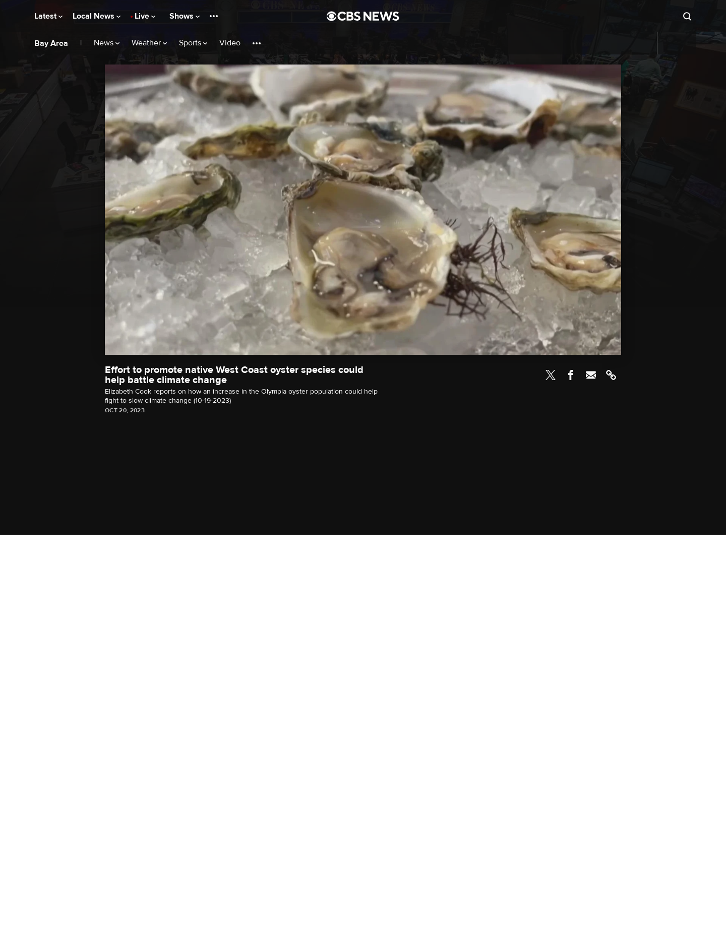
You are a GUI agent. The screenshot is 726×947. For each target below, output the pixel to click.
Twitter (551, 375)
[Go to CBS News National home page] (363, 16)
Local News (96, 16)
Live (145, 16)
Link (611, 375)
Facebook (571, 375)
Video (229, 43)
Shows (184, 16)
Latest (48, 16)
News (106, 43)
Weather (149, 43)
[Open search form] (687, 16)
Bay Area (51, 43)
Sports (193, 43)
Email (591, 375)
